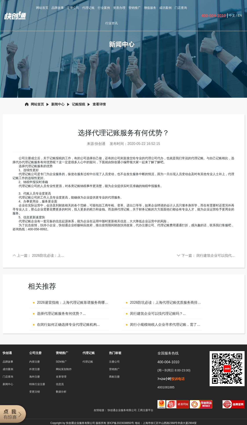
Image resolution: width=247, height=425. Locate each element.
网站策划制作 (64, 369)
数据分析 (61, 391)
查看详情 (99, 104)
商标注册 (114, 376)
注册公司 (73, 7)
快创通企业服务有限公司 (122, 410)
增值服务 (150, 7)
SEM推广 (61, 361)
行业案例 (104, 7)
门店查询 (181, 7)
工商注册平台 (145, 410)
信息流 (60, 384)
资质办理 (119, 7)
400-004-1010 (213, 15)
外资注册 (34, 369)
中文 (232, 15)
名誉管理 (61, 376)
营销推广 (134, 7)
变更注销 (34, 391)
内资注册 (34, 361)
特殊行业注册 (37, 384)
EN (240, 15)
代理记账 (88, 7)
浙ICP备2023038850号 (120, 423)
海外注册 (34, 376)
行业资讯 (111, 23)
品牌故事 (57, 7)
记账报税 (78, 104)
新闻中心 (57, 104)
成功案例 (165, 7)
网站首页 (42, 7)
